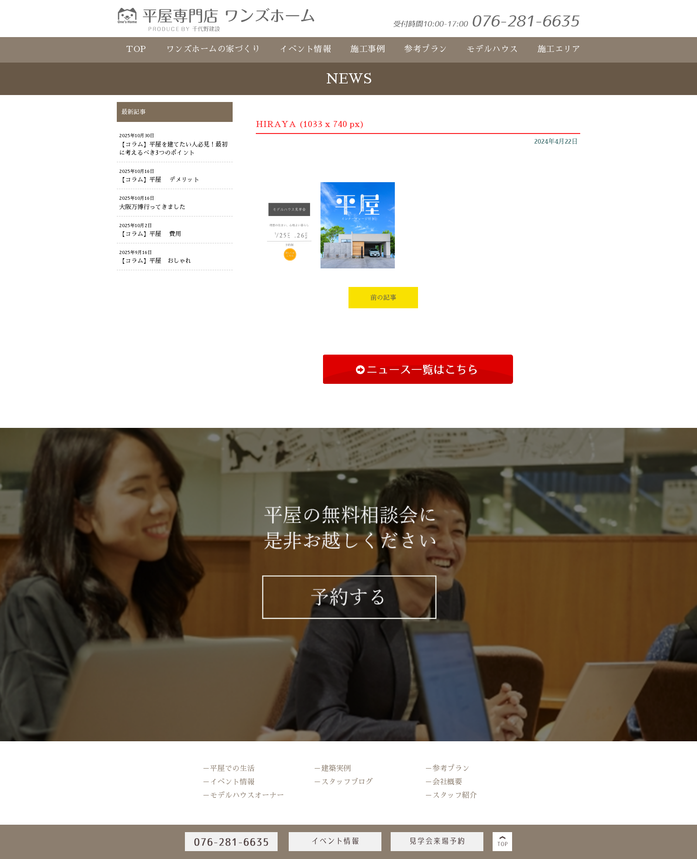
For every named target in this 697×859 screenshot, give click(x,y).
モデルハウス (492, 49)
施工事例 (367, 49)
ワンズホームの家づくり (213, 49)
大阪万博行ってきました (152, 207)
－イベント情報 (228, 782)
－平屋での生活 (228, 768)
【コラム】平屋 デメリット (159, 180)
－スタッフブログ (343, 782)
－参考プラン (447, 768)
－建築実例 (332, 768)
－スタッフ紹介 (451, 795)
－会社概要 (443, 782)
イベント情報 (305, 49)
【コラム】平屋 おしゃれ (155, 261)
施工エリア (559, 49)
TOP (136, 49)
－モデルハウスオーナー (243, 795)
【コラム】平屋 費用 (150, 234)
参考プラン (425, 49)
